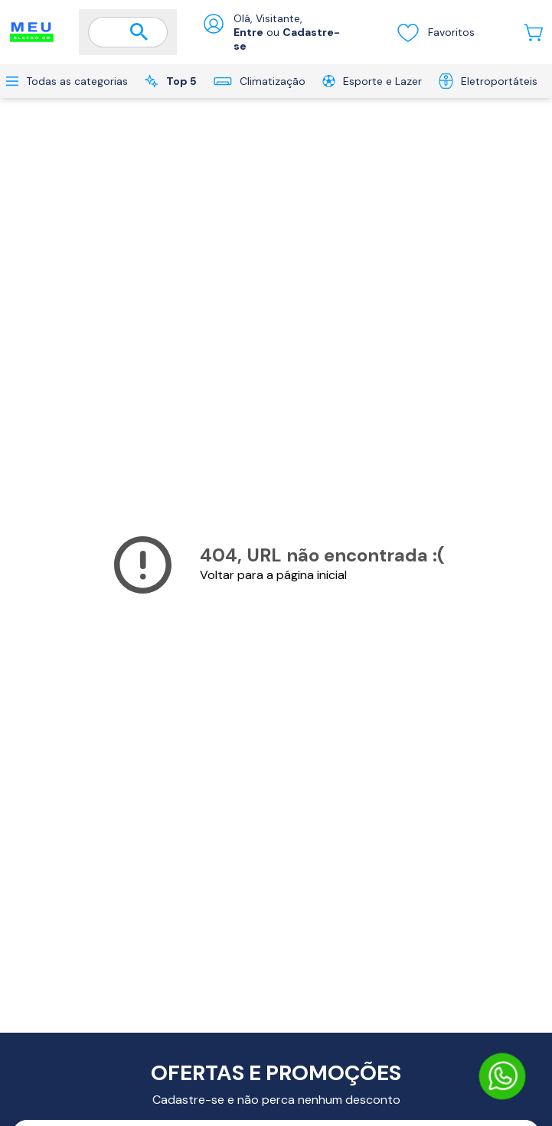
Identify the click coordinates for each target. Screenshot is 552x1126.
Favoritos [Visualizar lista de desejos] (435, 32)
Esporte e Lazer (372, 81)
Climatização (259, 81)
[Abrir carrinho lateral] (533, 32)
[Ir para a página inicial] (31, 32)
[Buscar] (139, 33)
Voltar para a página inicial (273, 575)
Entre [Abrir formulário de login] (248, 32)
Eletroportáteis (488, 81)
